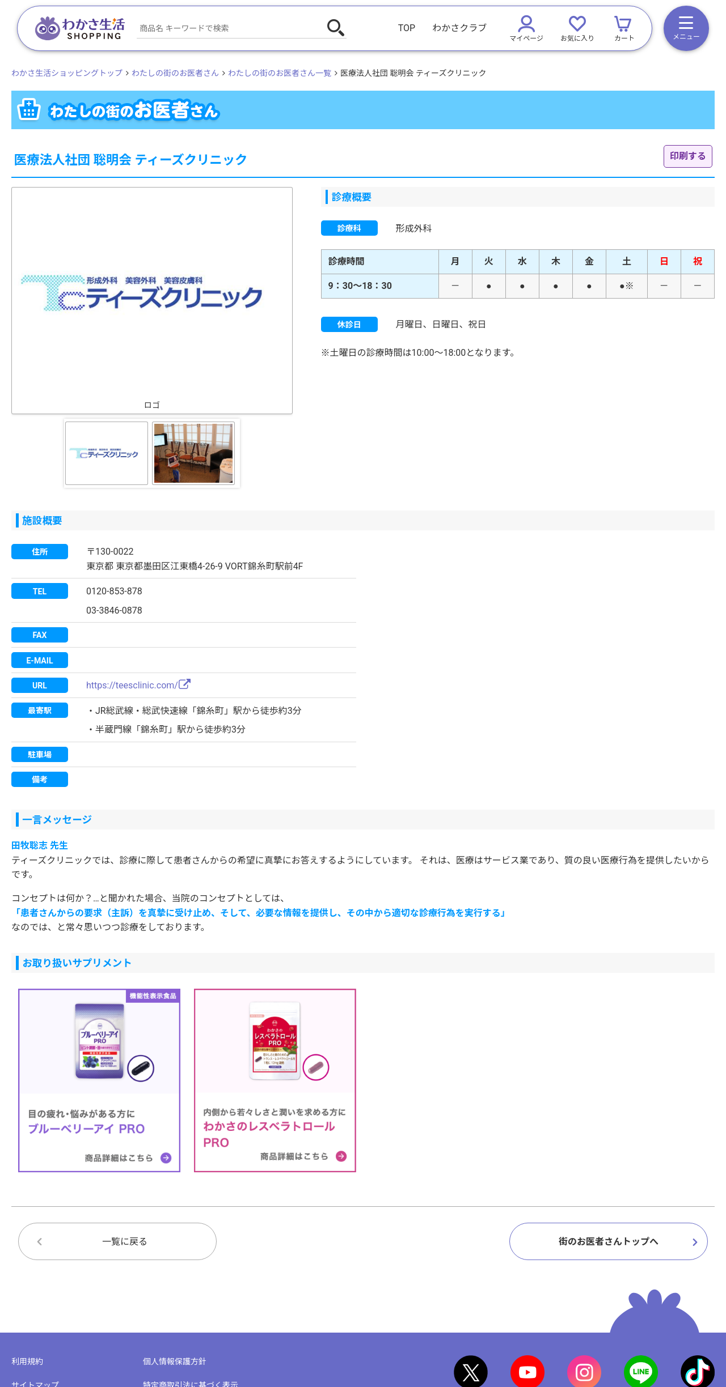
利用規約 (27, 1361)
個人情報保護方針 (174, 1361)
